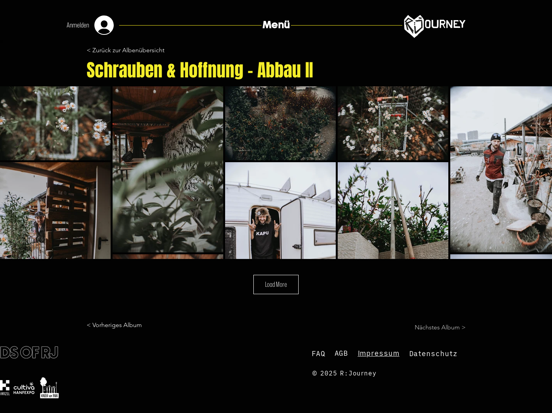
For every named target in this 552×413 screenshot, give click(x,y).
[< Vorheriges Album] (118, 325)
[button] (276, 25)
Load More (276, 284)
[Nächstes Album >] (436, 327)
